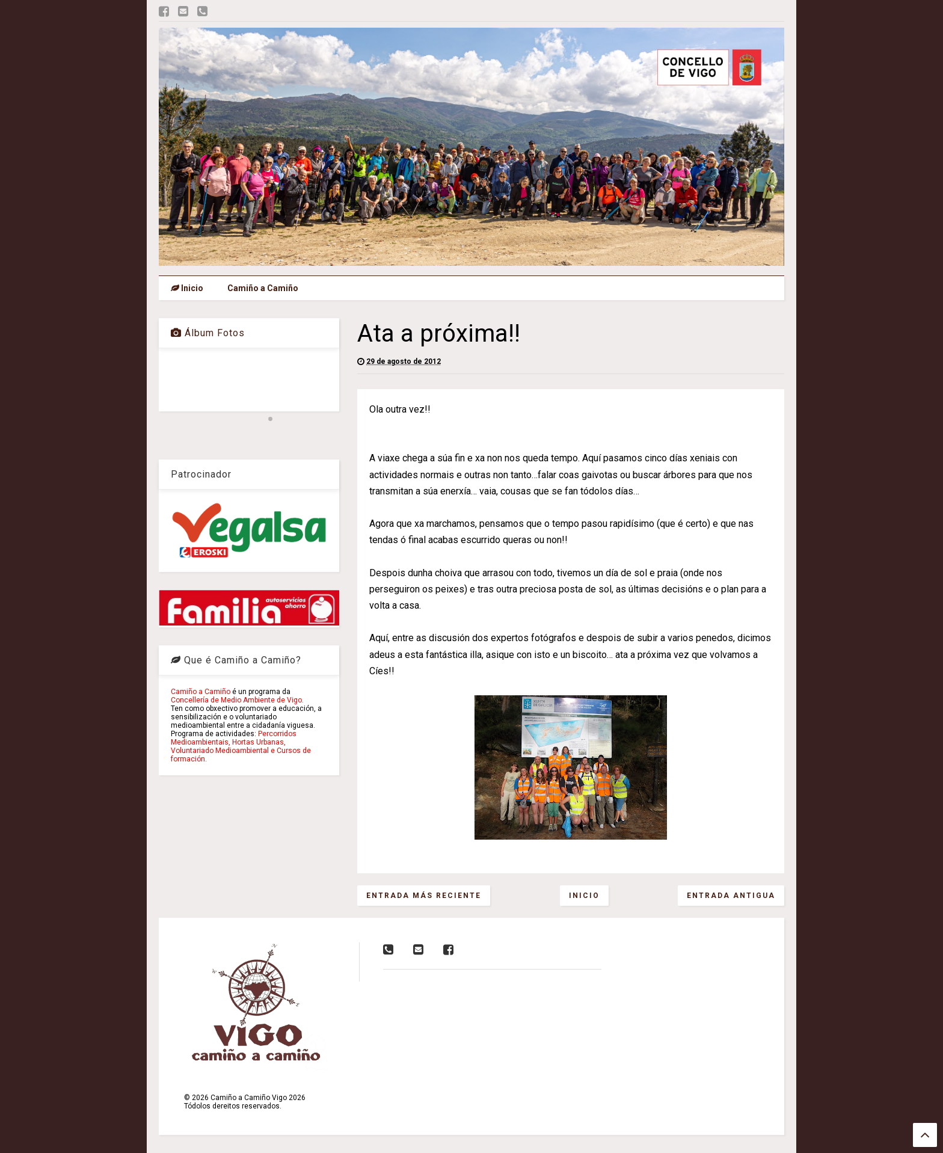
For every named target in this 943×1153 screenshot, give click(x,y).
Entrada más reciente (423, 895)
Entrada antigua (731, 895)
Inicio (187, 288)
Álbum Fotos (208, 333)
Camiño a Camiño (262, 288)
